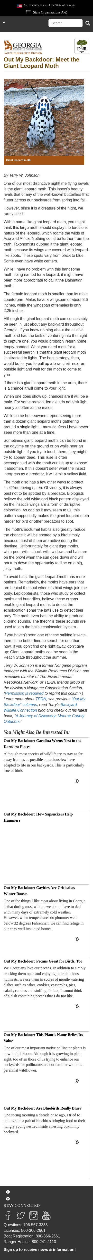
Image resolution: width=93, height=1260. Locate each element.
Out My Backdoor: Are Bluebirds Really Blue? (43, 1108)
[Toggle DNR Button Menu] (81, 46)
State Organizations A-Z (50, 12)
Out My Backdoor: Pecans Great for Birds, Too (43, 961)
